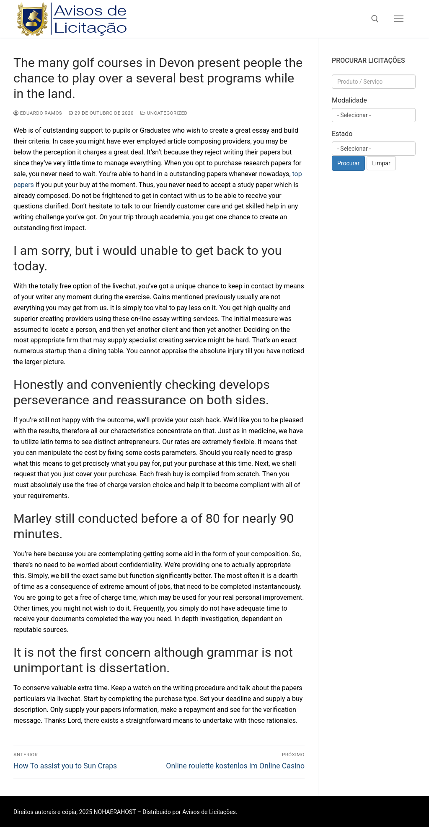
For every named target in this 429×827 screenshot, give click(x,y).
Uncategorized (164, 113)
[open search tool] (375, 19)
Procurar (348, 163)
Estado (342, 134)
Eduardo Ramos (37, 113)
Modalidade (349, 100)
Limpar (381, 163)
